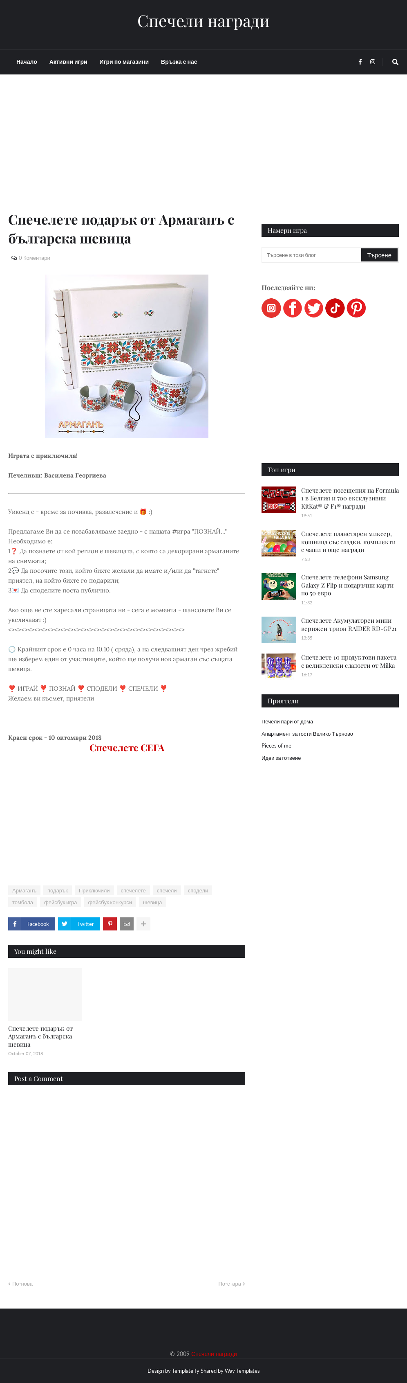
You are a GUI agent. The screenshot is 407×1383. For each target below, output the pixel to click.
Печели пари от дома (287, 721)
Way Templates (242, 1370)
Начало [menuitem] (26, 61)
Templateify (185, 1370)
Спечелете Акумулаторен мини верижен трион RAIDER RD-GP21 (349, 624)
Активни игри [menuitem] (68, 61)
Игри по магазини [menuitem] (124, 61)
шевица (152, 902)
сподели (198, 890)
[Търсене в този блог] (312, 254)
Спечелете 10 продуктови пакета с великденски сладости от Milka (348, 661)
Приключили (94, 890)
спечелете (133, 890)
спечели (167, 890)
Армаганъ (24, 890)
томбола (22, 902)
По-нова (22, 1283)
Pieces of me (276, 745)
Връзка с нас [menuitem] (179, 61)
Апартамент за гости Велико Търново (307, 733)
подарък (57, 890)
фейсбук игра (60, 902)
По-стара (229, 1283)
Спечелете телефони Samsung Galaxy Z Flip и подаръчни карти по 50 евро (347, 585)
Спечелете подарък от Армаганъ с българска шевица (40, 1036)
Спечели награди (203, 20)
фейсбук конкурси (110, 902)
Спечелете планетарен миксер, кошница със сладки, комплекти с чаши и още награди (348, 541)
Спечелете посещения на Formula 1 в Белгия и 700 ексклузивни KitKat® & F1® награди (350, 498)
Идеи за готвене (281, 758)
